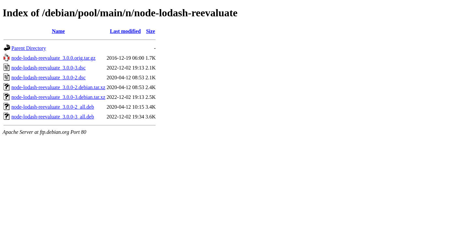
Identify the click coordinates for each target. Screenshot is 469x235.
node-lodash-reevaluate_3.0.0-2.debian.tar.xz (58, 87)
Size (150, 31)
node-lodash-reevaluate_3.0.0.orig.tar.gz (53, 58)
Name (58, 31)
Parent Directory (28, 48)
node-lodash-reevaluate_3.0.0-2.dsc (48, 77)
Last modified (125, 31)
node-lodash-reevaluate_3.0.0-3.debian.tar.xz (58, 97)
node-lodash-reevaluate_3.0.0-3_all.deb (52, 116)
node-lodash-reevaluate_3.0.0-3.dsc (48, 67)
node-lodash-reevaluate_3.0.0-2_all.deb (52, 107)
